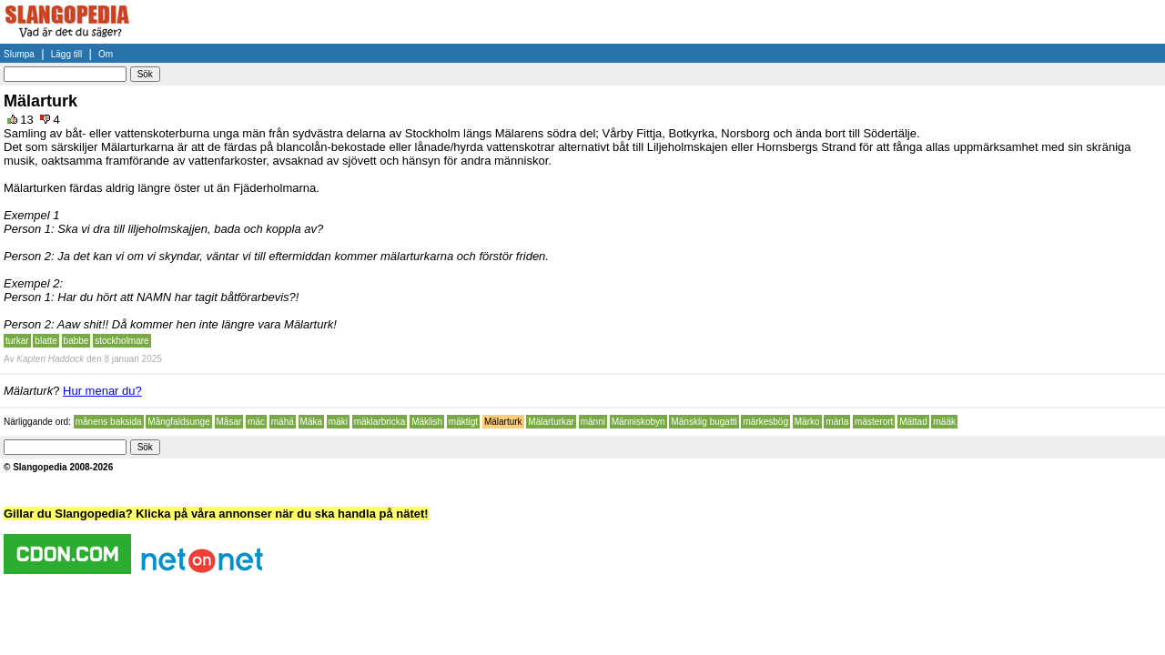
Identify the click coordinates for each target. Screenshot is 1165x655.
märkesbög (765, 422)
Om (105, 54)
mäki (338, 422)
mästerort (874, 422)
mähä (282, 422)
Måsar (229, 422)
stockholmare (121, 341)
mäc (256, 422)
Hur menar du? (102, 391)
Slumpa (19, 54)
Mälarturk (503, 422)
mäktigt (463, 422)
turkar (17, 341)
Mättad (913, 422)
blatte (45, 341)
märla (837, 422)
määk (944, 422)
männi (593, 422)
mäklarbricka (380, 422)
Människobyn (638, 422)
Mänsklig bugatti (703, 422)
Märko (807, 422)
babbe (76, 341)
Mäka (311, 422)
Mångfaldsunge (178, 422)
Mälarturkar (551, 422)
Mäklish (426, 422)
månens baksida (109, 422)
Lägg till (66, 54)
